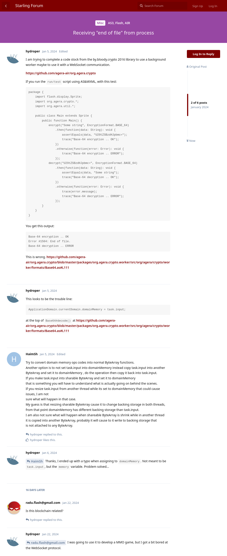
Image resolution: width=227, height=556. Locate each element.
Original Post (197, 67)
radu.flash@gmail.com (48, 543)
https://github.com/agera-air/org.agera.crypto (61, 73)
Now (191, 141)
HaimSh (37, 461)
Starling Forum (29, 5)
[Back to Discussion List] (6, 6)
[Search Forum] (162, 6)
